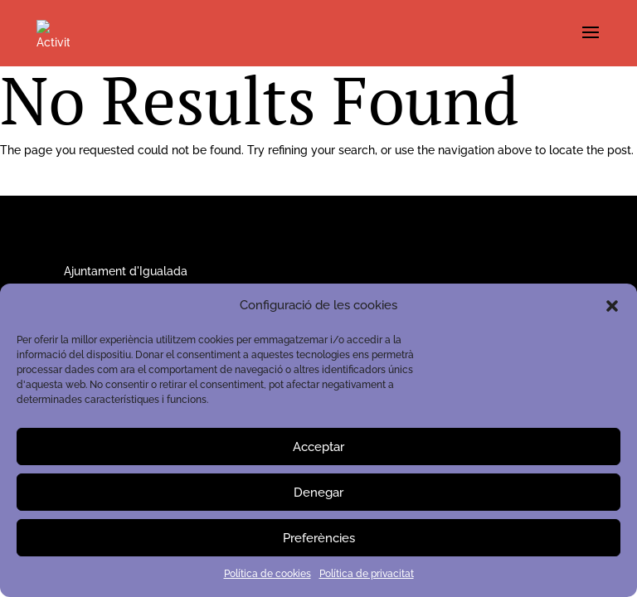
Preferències (319, 538)
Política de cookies (267, 574)
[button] (612, 306)
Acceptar (318, 446)
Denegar (318, 492)
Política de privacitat (366, 574)
